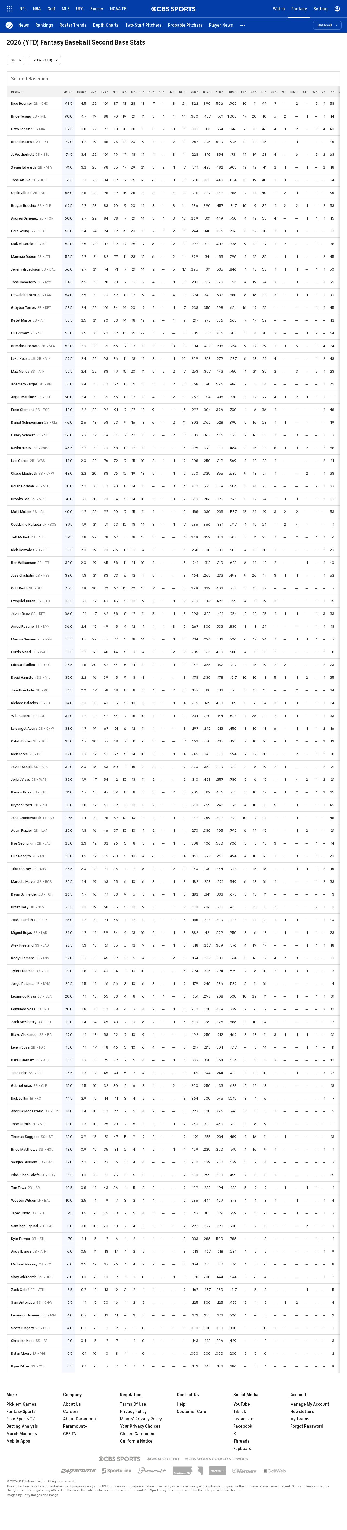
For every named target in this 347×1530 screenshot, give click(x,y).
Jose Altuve (21, 180)
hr (172, 92)
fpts (68, 92)
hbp (294, 92)
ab (115, 92)
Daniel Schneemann (27, 422)
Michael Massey (24, 1264)
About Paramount (80, 1419)
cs (283, 92)
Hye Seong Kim (23, 843)
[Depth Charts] (106, 25)
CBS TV (70, 1434)
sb (273, 92)
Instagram (243, 1419)
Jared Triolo (20, 1213)
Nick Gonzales (22, 550)
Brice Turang (21, 116)
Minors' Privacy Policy (141, 1419)
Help (181, 1404)
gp (94, 92)
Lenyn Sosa (20, 1047)
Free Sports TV (21, 1419)
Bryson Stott (22, 805)
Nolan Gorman (22, 486)
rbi (182, 92)
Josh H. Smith (22, 920)
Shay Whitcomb (24, 1277)
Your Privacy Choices (140, 1426)
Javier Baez (20, 613)
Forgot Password (306, 1426)
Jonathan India (23, 690)
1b (142, 92)
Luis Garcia (19, 460)
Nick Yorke (19, 754)
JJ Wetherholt (22, 154)
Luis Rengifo (21, 856)
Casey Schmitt (23, 435)
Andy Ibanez (21, 1251)
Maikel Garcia (22, 244)
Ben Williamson (23, 562)
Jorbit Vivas (20, 779)
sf (314, 92)
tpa (104, 92)
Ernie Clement (22, 409)
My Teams (299, 1419)
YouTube (241, 1404)
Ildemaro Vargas (24, 384)
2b (152, 92)
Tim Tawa (18, 1187)
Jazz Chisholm (22, 575)
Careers (71, 1411)
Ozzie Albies (21, 193)
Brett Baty (19, 907)
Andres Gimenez (24, 218)
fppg (81, 92)
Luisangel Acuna (24, 728)
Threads (241, 1441)
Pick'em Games (21, 1404)
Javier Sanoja (22, 766)
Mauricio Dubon (23, 256)
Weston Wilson (23, 1200)
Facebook (242, 1426)
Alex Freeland (22, 945)
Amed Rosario (22, 626)
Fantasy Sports (21, 1411)
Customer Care (191, 1411)
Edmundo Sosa (23, 1009)
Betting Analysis (22, 1426)
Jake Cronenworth (26, 817)
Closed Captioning (138, 1434)
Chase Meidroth (24, 473)
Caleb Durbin (21, 741)
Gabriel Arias (21, 1085)
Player (17, 92)
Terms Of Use (133, 1404)
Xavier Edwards (24, 167)
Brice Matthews (24, 1149)
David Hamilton (23, 677)
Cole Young (20, 231)
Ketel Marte (21, 320)
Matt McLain (21, 511)
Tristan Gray (21, 868)
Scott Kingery (22, 1328)
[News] (23, 25)
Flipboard (242, 1448)
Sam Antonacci (23, 1302)
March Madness (22, 1434)
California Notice (136, 1441)
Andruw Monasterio (27, 1111)
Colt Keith (19, 588)
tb (263, 92)
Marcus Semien (23, 639)
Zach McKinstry (23, 1022)
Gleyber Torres (23, 307)
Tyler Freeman (22, 971)
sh (305, 92)
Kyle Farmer (20, 1238)
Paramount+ (75, 1426)
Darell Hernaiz (22, 1060)
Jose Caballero (23, 282)
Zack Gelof (20, 1289)
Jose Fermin (21, 1124)
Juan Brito (19, 1073)
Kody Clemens (23, 958)
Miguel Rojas (21, 932)
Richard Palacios (24, 703)
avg (194, 92)
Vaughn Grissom (24, 1162)
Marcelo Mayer (23, 881)
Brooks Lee (20, 499)
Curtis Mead (21, 652)
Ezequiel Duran (23, 601)
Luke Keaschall (23, 358)
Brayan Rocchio (23, 205)
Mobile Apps (18, 1441)
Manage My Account (309, 1404)
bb (243, 92)
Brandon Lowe (22, 141)
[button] (243, 25)
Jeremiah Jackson (25, 269)
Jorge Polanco (23, 983)
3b (162, 92)
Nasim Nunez (21, 448)
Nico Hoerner (21, 103)
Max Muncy (20, 371)
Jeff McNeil (20, 537)
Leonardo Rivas (23, 996)
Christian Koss (22, 1340)
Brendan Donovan (25, 346)
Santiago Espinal (24, 1226)
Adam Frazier (21, 830)
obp (207, 92)
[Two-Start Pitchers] (143, 25)
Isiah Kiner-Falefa (25, 1175)
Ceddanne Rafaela (26, 524)
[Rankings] (44, 25)
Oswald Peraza (23, 295)
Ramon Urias (21, 792)
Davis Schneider (24, 894)
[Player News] (221, 25)
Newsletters (302, 1411)
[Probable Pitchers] (185, 25)
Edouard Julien (23, 664)
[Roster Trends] (73, 25)
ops (233, 92)
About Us (72, 1404)
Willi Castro (20, 715)
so (253, 92)
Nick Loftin (19, 1098)
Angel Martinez (23, 397)
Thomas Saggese (25, 1136)
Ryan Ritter (20, 1366)
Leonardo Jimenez (26, 1315)
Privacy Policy (133, 1411)
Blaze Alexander (24, 1034)
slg (219, 92)
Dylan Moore (21, 1353)
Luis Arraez (20, 333)
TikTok (239, 1411)
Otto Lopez (20, 129)
